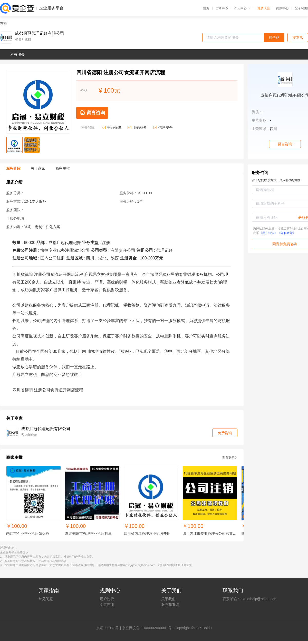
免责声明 (107, 605)
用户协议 (107, 599)
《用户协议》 (268, 233)
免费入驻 (263, 8)
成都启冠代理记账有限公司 (39, 33)
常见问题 (45, 599)
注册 (305, 8)
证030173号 (109, 628)
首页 (206, 8)
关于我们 (168, 599)
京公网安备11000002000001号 (146, 628)
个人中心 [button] (242, 8)
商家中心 (282, 8)
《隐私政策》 (286, 233)
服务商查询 (170, 605)
